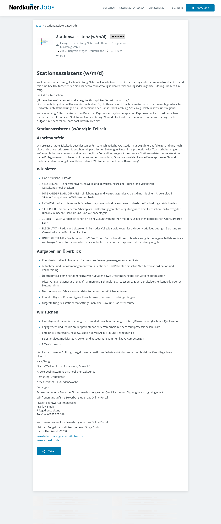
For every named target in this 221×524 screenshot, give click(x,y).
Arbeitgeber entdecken (132, 7)
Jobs (38, 25)
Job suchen (108, 7)
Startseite (177, 7)
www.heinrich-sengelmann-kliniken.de (60, 436)
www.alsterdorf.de (48, 440)
